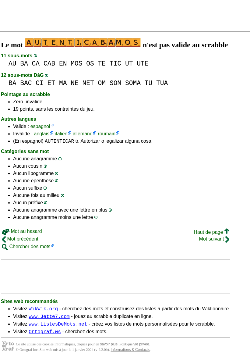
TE (102, 63)
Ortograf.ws (45, 336)
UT (129, 63)
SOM (115, 83)
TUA (162, 83)
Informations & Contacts (130, 354)
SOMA (133, 83)
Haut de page (211, 233)
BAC (26, 83)
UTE (142, 63)
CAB (49, 63)
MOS (76, 63)
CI (40, 83)
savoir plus (109, 349)
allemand (83, 133)
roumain (106, 133)
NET (88, 83)
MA (63, 83)
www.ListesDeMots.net (58, 327)
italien (61, 133)
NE (75, 83)
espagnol (40, 126)
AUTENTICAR (59, 141)
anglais (41, 133)
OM (102, 83)
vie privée (141, 349)
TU (149, 83)
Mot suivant (214, 239)
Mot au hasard (22, 232)
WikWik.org (43, 310)
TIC (115, 63)
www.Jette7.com (49, 319)
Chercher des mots (26, 247)
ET (51, 83)
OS (90, 63)
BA (24, 63)
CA (36, 63)
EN (63, 63)
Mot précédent (20, 239)
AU (12, 63)
